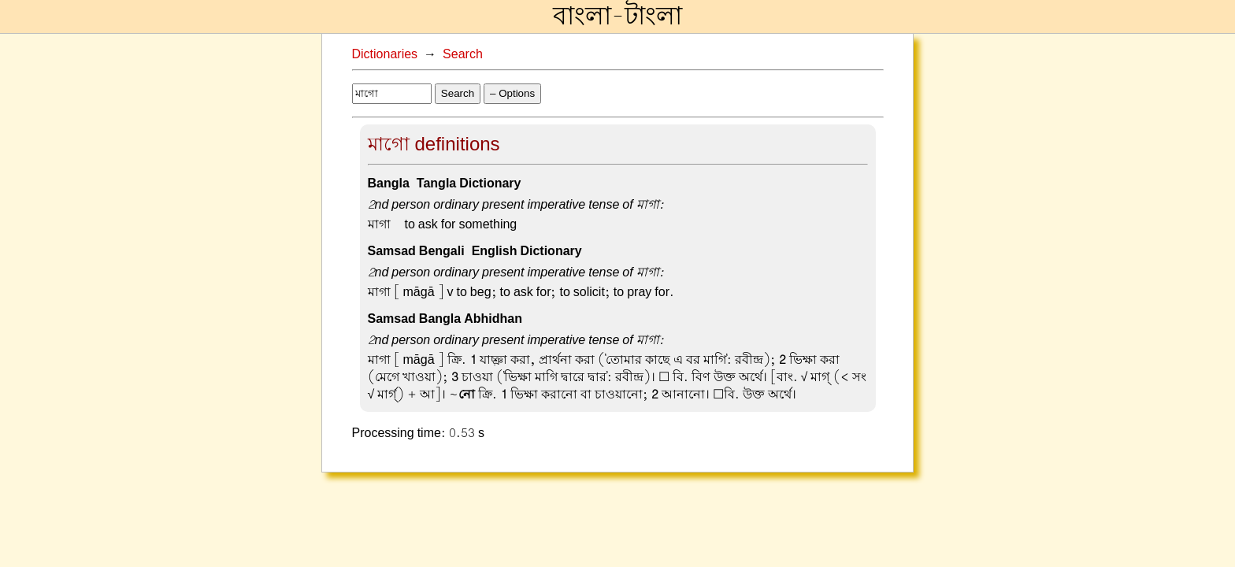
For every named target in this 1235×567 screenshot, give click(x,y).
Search (463, 54)
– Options (512, 93)
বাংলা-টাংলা (617, 16)
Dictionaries (385, 54)
